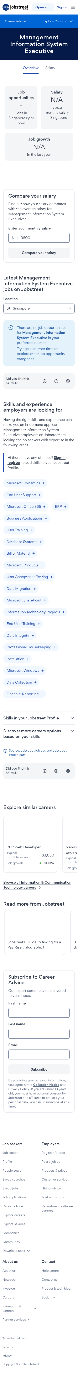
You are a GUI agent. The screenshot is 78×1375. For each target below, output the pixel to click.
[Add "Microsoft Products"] (42, 565)
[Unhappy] (45, 381)
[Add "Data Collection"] (35, 682)
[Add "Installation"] (28, 659)
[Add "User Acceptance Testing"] (51, 577)
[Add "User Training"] (31, 530)
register (13, 462)
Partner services (14, 1320)
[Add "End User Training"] (39, 624)
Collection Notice (46, 1085)
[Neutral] (56, 381)
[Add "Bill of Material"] (33, 553)
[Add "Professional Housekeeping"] (55, 647)
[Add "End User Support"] (39, 495)
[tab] (32, 68)
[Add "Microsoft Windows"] (42, 671)
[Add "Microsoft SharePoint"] (45, 600)
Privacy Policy (18, 1089)
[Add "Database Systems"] (40, 542)
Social (46, 1297)
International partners (11, 1308)
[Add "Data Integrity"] (33, 635)
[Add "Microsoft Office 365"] (44, 506)
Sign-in (60, 457)
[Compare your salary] (39, 253)
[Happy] (68, 381)
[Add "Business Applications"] (46, 518)
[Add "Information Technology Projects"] (63, 612)
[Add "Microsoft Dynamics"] (43, 483)
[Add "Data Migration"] (34, 588)
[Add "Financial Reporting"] (42, 694)
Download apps (13, 1251)
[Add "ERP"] (65, 506)
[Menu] (58, 21)
